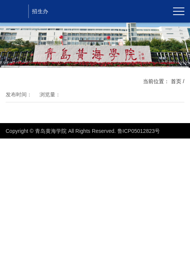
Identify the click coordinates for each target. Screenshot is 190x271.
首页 (176, 81)
